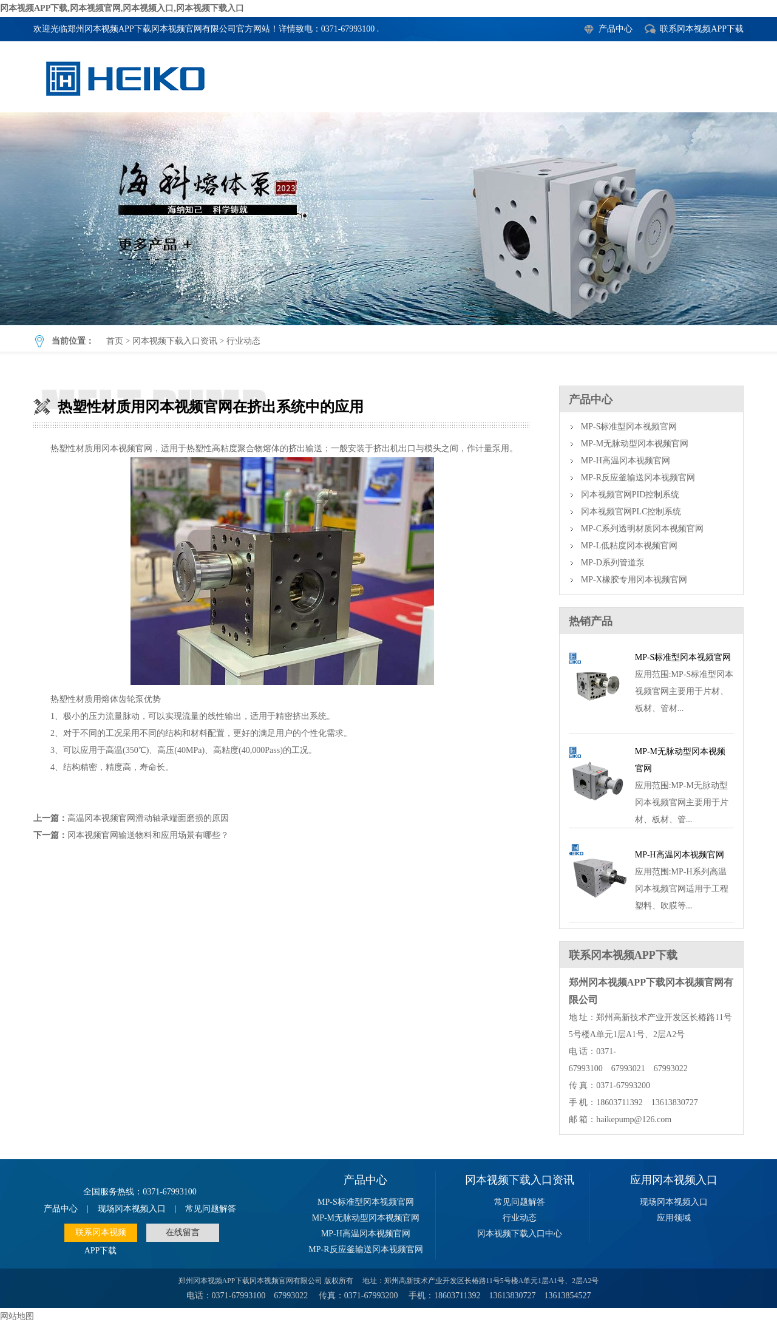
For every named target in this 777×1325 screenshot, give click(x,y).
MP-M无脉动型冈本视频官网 (634, 443)
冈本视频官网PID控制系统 (630, 494)
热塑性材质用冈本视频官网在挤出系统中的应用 (388, 218)
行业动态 (243, 341)
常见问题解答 (210, 1208)
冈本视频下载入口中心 (519, 1233)
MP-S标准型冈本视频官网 (629, 426)
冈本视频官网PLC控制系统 (631, 511)
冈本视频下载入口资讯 (174, 341)
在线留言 (183, 1232)
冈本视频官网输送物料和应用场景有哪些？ (148, 835)
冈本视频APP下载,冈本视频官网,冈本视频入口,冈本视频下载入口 (122, 8)
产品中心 (616, 28)
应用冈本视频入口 (674, 1180)
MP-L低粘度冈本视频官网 (629, 545)
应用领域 (674, 1217)
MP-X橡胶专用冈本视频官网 (634, 579)
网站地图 (17, 1316)
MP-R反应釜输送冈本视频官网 (638, 477)
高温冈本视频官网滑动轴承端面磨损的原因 (148, 818)
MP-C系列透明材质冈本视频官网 (642, 528)
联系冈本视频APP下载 (702, 28)
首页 (114, 341)
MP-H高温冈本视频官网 (625, 460)
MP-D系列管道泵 (613, 562)
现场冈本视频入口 (132, 1208)
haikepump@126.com (633, 1119)
